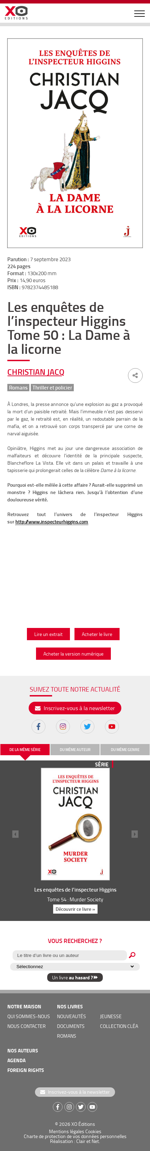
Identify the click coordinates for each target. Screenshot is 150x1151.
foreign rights (25, 1070)
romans (66, 1035)
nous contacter (26, 1026)
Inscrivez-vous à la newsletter (75, 708)
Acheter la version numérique (73, 653)
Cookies (93, 1131)
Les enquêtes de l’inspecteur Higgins (75, 889)
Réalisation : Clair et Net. (75, 1141)
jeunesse (111, 1016)
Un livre (75, 977)
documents (71, 1026)
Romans (18, 387)
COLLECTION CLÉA (119, 1026)
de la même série (25, 749)
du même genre (125, 749)
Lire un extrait (48, 634)
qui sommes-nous (28, 1016)
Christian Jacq (35, 371)
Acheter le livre (97, 634)
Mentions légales (66, 1131)
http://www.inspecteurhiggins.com (51, 521)
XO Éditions (83, 1124)
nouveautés (71, 1016)
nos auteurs (22, 1050)
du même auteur (75, 749)
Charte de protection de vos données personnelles (75, 1136)
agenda (16, 1060)
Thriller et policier (52, 387)
